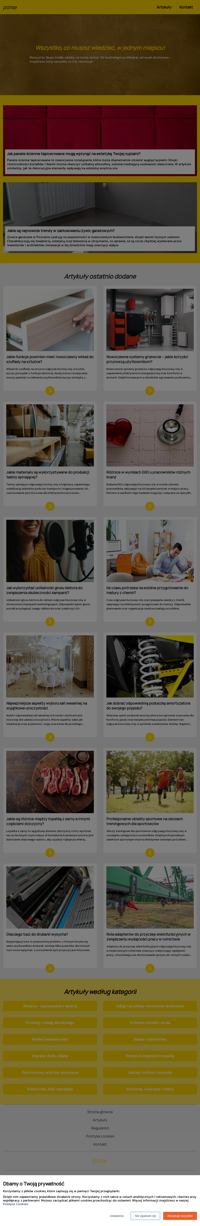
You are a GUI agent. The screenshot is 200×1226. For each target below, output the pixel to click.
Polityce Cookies (15, 1204)
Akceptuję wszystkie (180, 1215)
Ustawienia (117, 1215)
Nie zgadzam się (145, 1215)
